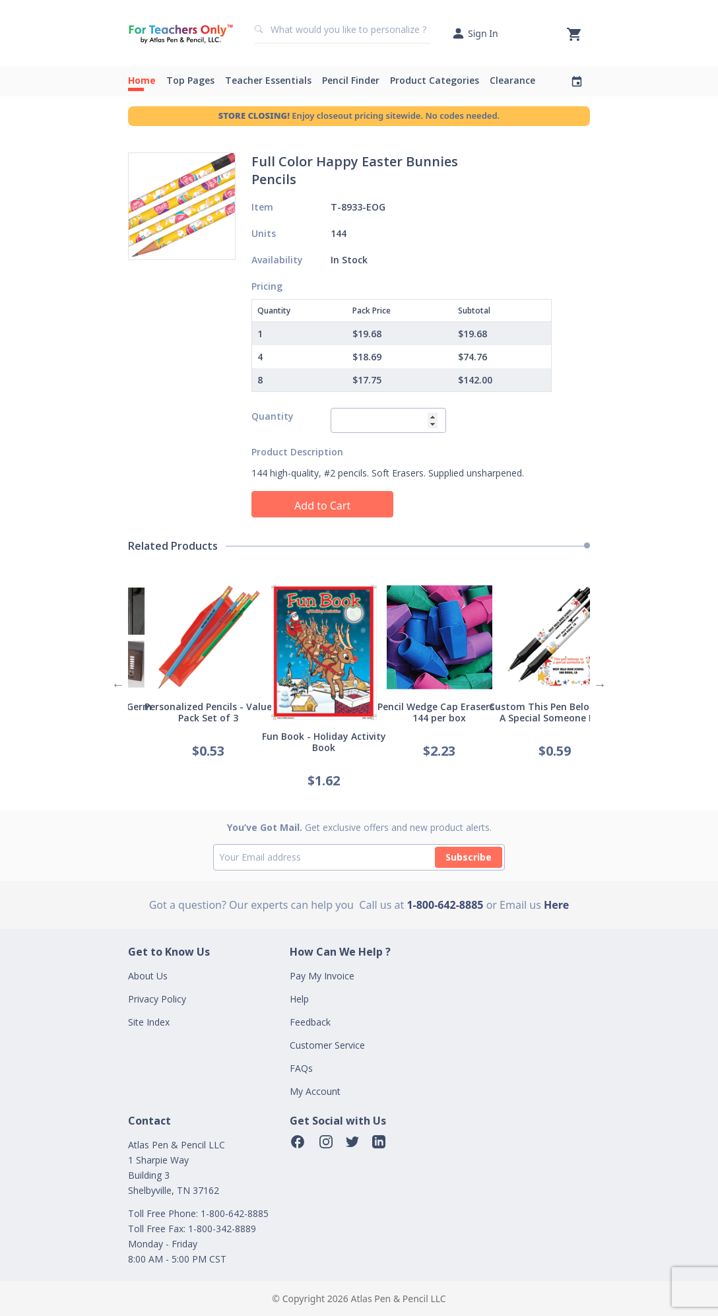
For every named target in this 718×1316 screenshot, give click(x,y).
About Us (148, 976)
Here (556, 905)
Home (142, 80)
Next (599, 684)
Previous (118, 684)
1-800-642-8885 (445, 905)
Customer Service (327, 1045)
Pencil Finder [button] (350, 80)
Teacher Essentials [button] (268, 80)
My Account (315, 1091)
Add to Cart (322, 505)
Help (299, 999)
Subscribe (468, 857)
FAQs (301, 1068)
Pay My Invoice (322, 976)
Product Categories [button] (434, 80)
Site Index (149, 1022)
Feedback (310, 1022)
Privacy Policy (157, 999)
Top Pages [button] (190, 80)
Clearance (512, 80)
